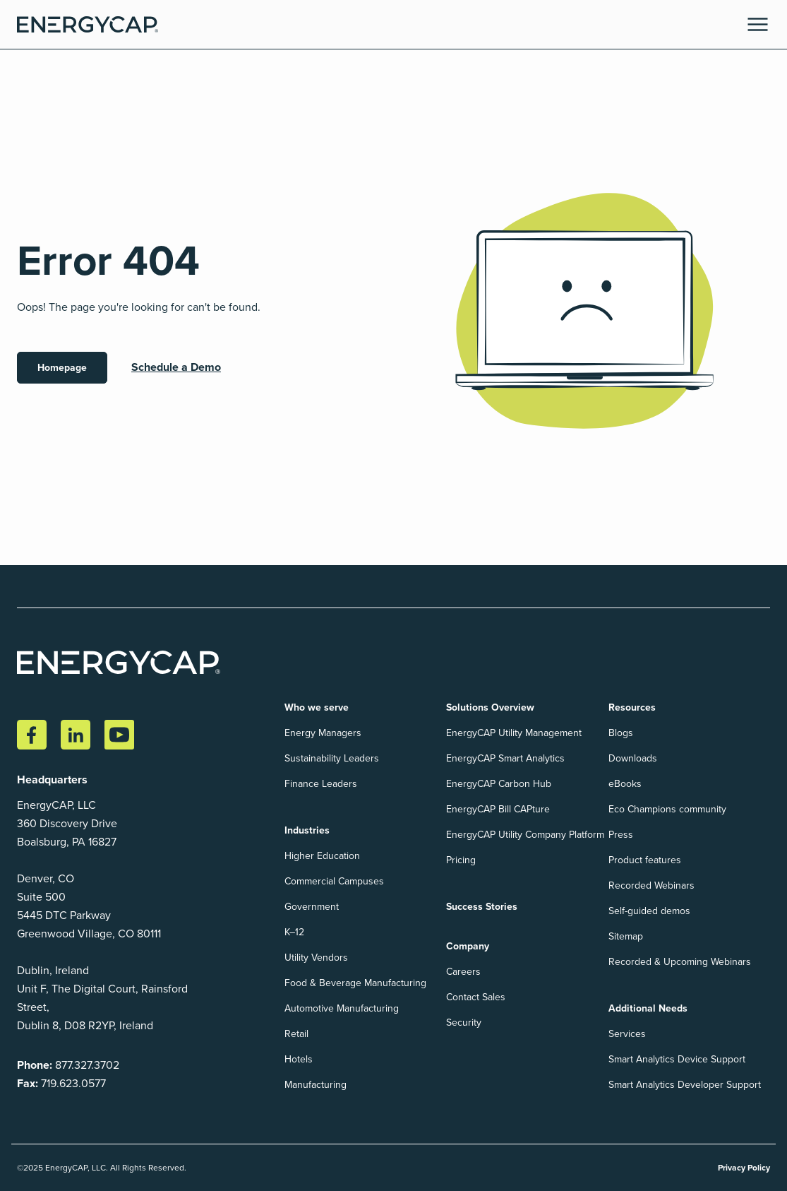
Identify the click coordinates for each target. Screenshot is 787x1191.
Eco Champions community (667, 809)
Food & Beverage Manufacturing (355, 983)
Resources (632, 707)
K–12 (294, 932)
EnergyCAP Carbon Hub (498, 783)
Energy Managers (322, 732)
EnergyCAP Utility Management (514, 732)
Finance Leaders (320, 783)
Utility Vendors (316, 957)
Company (467, 946)
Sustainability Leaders (331, 758)
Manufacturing (315, 1084)
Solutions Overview (490, 707)
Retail (296, 1033)
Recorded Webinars (651, 885)
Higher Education (322, 855)
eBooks (625, 783)
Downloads (632, 758)
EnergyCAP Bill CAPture (498, 809)
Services (627, 1033)
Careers (463, 971)
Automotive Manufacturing (341, 1008)
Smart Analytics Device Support (676, 1059)
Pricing (461, 860)
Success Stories (481, 906)
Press (620, 834)
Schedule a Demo (176, 367)
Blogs (620, 732)
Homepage (62, 367)
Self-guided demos (649, 910)
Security (463, 1022)
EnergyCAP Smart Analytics (505, 758)
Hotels (298, 1059)
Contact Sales (475, 997)
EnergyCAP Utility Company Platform (525, 834)
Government (311, 906)
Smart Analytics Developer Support (684, 1084)
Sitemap (625, 936)
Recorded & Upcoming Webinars (679, 961)
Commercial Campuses (334, 881)
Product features (644, 860)
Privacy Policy (744, 1167)
